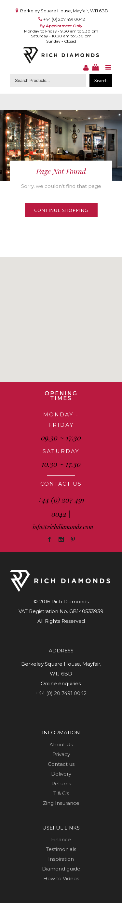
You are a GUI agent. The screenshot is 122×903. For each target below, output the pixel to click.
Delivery (61, 774)
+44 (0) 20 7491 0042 (61, 693)
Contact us (61, 764)
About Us (61, 744)
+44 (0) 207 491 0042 (64, 19)
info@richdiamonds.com (63, 527)
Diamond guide (61, 869)
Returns (61, 783)
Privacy (61, 754)
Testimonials (61, 849)
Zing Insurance (61, 803)
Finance (61, 839)
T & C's (61, 793)
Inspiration (61, 859)
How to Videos (61, 878)
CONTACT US (61, 484)
